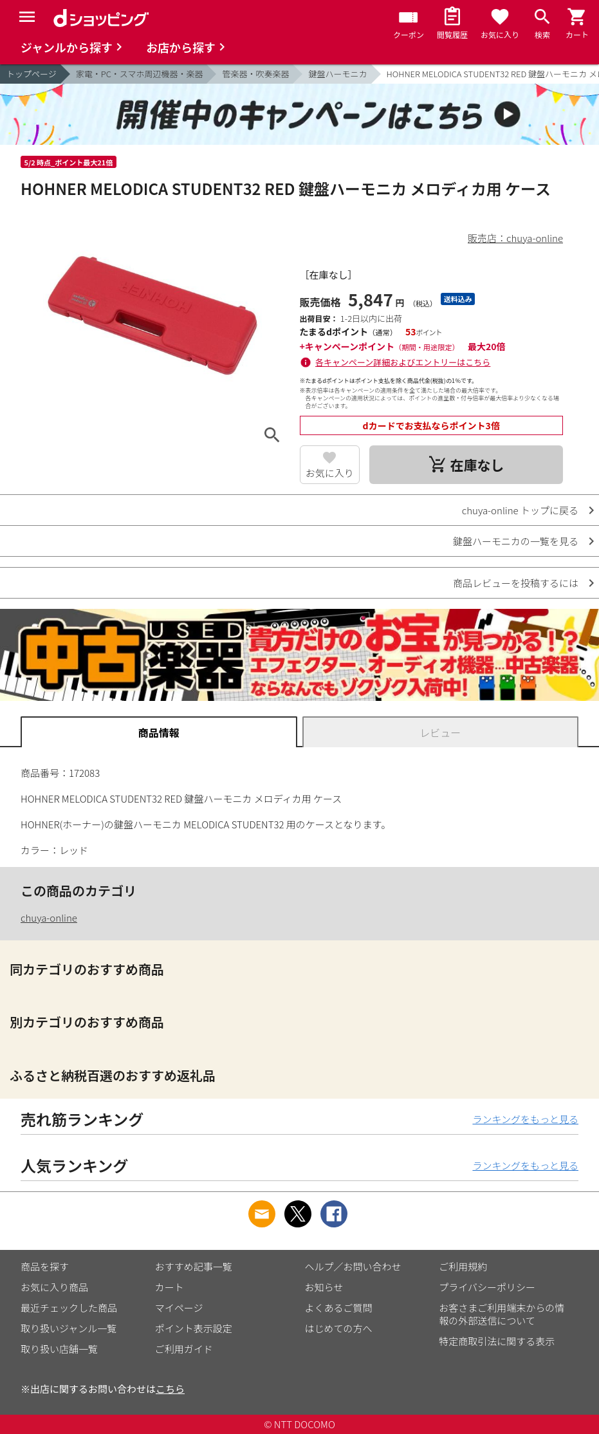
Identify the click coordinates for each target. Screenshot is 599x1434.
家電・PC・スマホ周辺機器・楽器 (139, 74)
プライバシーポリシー (487, 1287)
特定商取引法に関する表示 (497, 1341)
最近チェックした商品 (69, 1307)
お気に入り (330, 473)
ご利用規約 (463, 1266)
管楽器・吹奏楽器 (255, 74)
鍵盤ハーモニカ (337, 74)
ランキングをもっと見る (525, 1119)
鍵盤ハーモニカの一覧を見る (515, 541)
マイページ (179, 1307)
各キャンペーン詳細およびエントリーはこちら (402, 362)
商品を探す (45, 1266)
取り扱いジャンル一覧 (68, 1328)
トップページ (31, 74)
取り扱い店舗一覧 (59, 1348)
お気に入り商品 (54, 1287)
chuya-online (49, 917)
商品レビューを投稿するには (515, 583)
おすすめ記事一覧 (193, 1266)
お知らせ (324, 1287)
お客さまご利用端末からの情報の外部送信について (501, 1314)
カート (169, 1287)
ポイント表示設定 (193, 1328)
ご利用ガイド (184, 1348)
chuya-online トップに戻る (520, 510)
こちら (170, 1388)
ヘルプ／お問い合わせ (353, 1266)
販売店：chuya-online (515, 238)
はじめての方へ (339, 1328)
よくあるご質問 (339, 1307)
